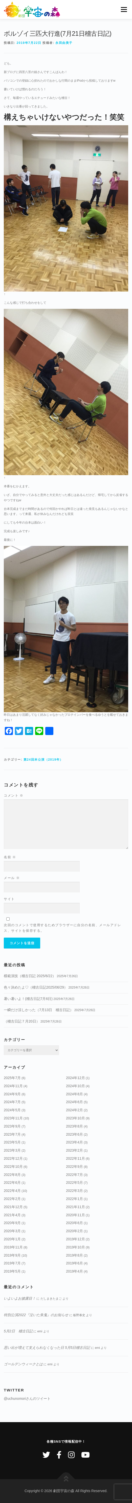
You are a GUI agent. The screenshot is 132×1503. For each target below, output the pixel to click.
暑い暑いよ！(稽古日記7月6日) (28, 999)
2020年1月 (12, 1239)
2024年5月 (12, 1110)
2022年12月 (13, 1158)
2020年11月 (75, 1215)
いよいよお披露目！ (20, 1298)
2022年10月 (13, 1167)
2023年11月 (13, 1118)
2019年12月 (75, 1239)
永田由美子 (64, 43)
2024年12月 (75, 1078)
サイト (9, 899)
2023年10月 (75, 1118)
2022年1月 (74, 1199)
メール (12, 878)
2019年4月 (74, 1271)
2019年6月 (74, 1263)
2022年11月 (75, 1158)
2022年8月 (12, 1175)
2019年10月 (75, 1247)
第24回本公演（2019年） (43, 759)
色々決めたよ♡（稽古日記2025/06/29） (36, 987)
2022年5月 (74, 1182)
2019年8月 (74, 1255)
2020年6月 (74, 1223)
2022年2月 (12, 1199)
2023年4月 (74, 1142)
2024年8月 (74, 1094)
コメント (14, 795)
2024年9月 (12, 1094)
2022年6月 (12, 1182)
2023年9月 (12, 1126)
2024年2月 (74, 1110)
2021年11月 (75, 1207)
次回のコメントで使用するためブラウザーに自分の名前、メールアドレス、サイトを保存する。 (62, 928)
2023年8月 (74, 1126)
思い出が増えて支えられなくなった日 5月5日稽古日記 (47, 1348)
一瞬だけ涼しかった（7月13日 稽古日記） (38, 1010)
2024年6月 (74, 1102)
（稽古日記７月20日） (22, 1021)
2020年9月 (12, 1223)
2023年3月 (12, 1150)
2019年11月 (13, 1247)
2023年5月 (12, 1142)
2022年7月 (74, 1175)
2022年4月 (12, 1191)
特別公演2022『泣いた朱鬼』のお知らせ (36, 1315)
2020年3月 (12, 1231)
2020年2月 (74, 1231)
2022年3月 (74, 1191)
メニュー (123, 9)
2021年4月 (12, 1215)
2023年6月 (74, 1134)
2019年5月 (12, 1271)
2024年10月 (75, 1086)
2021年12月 (13, 1207)
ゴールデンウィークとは (23, 1364)
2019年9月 (12, 1255)
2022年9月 (74, 1167)
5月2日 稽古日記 (18, 1331)
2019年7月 (12, 1263)
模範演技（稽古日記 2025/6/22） (30, 976)
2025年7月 (12, 1078)
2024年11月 (13, 1086)
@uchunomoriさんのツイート (27, 1399)
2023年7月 (12, 1134)
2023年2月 (74, 1150)
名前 (10, 857)
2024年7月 (12, 1102)
